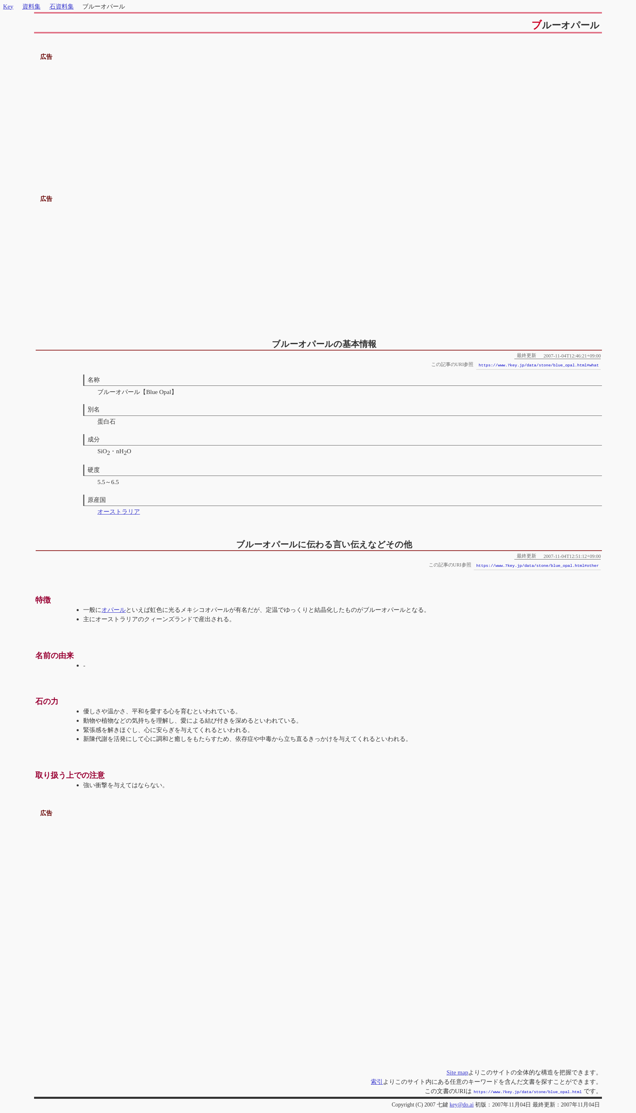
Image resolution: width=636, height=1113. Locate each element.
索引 (377, 1081)
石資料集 (61, 6)
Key (8, 6)
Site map (457, 1072)
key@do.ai (461, 1104)
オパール (113, 609)
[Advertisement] (318, 119)
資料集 (31, 6)
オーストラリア (118, 511)
